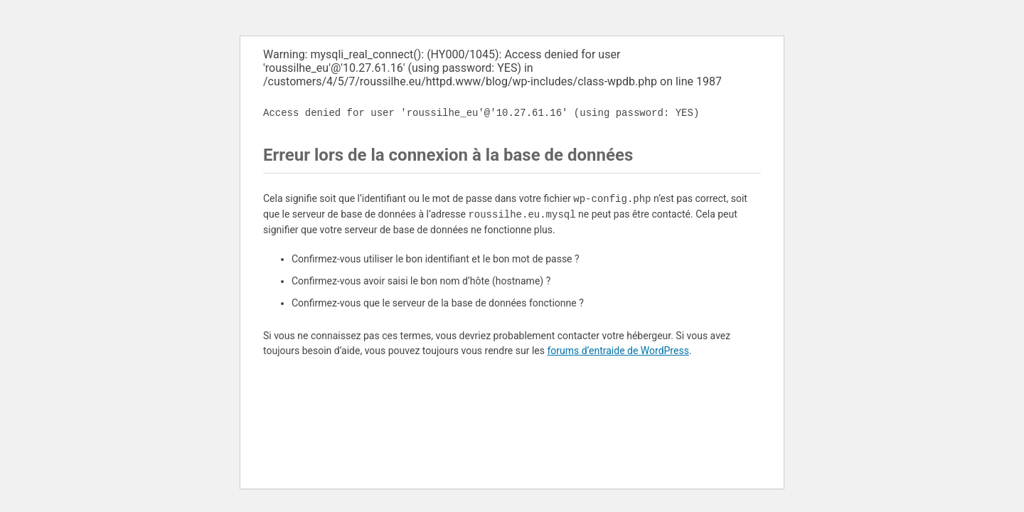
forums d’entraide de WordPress (617, 350)
